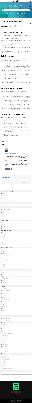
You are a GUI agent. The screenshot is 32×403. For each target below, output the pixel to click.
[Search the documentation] (3, 10)
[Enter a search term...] (16, 10)
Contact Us (26, 394)
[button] (29, 23)
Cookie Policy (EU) (14, 396)
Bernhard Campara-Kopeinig (10, 153)
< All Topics (3, 21)
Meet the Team (22, 394)
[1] (1, 140)
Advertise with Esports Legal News (9, 394)
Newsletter (17, 394)
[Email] (11, 169)
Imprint (20, 396)
